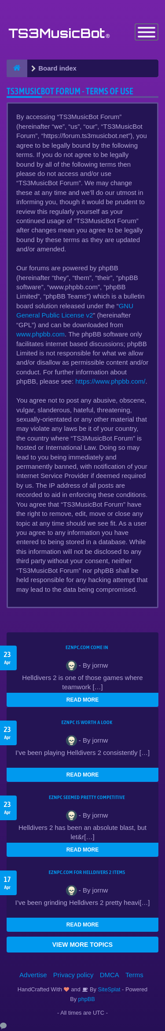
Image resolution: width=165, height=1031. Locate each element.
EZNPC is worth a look (87, 722)
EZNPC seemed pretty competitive (87, 797)
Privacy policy (73, 975)
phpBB (86, 999)
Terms (134, 975)
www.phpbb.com (40, 334)
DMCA (109, 975)
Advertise (33, 975)
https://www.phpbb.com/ (110, 381)
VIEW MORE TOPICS (82, 944)
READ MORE (82, 700)
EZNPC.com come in (87, 647)
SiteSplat (108, 989)
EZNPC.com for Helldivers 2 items (87, 872)
